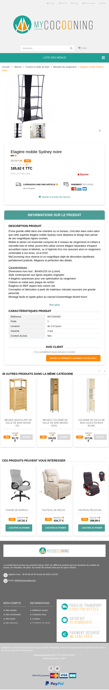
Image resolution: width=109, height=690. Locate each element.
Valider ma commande (89, 3)
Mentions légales (39, 631)
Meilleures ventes (40, 610)
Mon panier (74, 3)
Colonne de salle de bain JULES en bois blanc (91, 423)
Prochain (101, 132)
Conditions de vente (41, 623)
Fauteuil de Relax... (54, 510)
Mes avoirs (10, 619)
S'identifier (103, 3)
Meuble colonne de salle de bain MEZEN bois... (55, 423)
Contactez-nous (39, 614)
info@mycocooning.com (25, 580)
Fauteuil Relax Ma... (90, 510)
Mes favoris (62, 3)
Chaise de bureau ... (18, 510)
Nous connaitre (39, 627)
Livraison (36, 619)
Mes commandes (13, 614)
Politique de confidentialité (38, 637)
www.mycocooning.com (44, 655)
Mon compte (50, 3)
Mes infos (10, 627)
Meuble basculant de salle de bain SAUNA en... (18, 423)
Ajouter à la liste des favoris (56, 197)
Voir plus (54, 304)
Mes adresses (12, 623)
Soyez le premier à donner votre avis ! (73, 358)
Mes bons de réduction (11, 633)
